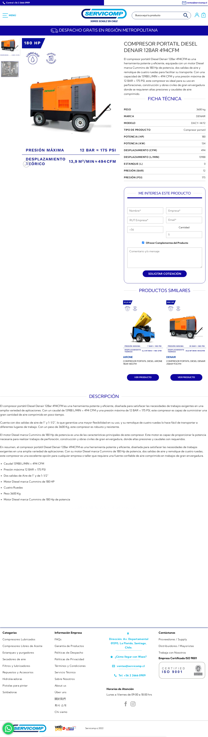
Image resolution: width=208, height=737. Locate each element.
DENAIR (200, 116)
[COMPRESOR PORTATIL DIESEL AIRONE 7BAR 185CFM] (143, 327)
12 (204, 170)
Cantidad (184, 227)
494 (203, 150)
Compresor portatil (194, 129)
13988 (202, 157)
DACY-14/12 (198, 123)
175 (203, 177)
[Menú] (9, 15)
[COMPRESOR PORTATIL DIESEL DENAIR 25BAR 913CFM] (186, 327)
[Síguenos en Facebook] (125, 704)
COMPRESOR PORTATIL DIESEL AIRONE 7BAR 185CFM (142, 362)
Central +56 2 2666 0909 (18, 2)
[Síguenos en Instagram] (133, 704)
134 (203, 143)
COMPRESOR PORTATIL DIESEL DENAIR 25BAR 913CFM (185, 362)
